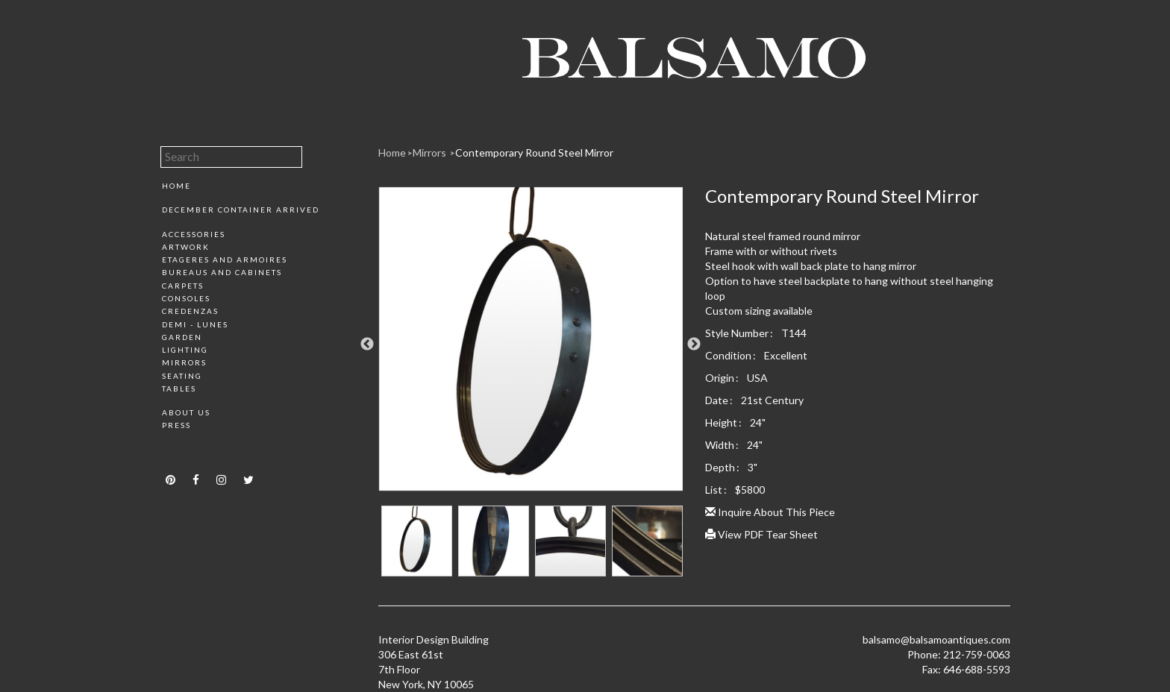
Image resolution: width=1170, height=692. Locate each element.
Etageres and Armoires (224, 259)
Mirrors (184, 362)
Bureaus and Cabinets (222, 272)
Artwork (186, 246)
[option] (530, 344)
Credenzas (190, 310)
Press (176, 425)
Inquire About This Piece (770, 512)
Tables (179, 388)
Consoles (186, 298)
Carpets (183, 285)
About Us (186, 412)
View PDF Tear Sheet (761, 534)
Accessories (193, 234)
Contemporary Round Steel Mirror (534, 152)
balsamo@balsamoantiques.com (936, 639)
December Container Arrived (240, 209)
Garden (182, 337)
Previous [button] (367, 344)
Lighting (185, 349)
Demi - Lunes (195, 324)
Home (176, 185)
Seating (182, 375)
